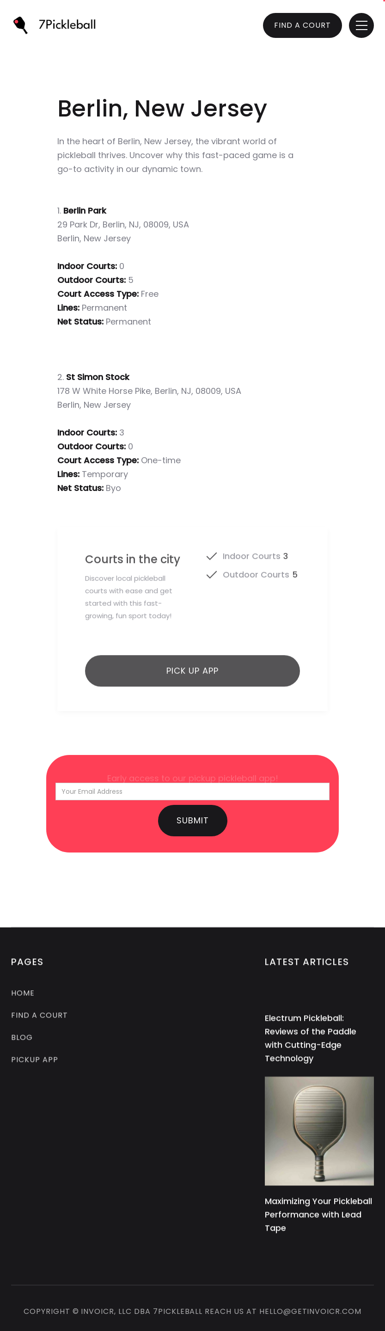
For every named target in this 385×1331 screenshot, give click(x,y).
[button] (361, 25)
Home (23, 994)
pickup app (34, 1061)
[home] (58, 25)
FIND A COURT (302, 25)
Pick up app (192, 675)
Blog (22, 1039)
